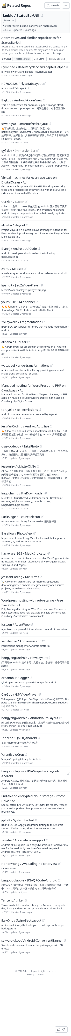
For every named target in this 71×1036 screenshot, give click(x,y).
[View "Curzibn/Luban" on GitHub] (26, 201)
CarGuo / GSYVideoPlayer (19, 694)
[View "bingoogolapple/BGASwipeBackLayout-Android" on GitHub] (68, 773)
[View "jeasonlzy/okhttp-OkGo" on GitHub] (38, 466)
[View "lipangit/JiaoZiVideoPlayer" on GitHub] (41, 285)
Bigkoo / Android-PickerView (21, 100)
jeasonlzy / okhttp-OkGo (18, 466)
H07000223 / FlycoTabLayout (21, 84)
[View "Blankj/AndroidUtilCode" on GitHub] (39, 248)
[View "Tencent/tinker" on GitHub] (26, 900)
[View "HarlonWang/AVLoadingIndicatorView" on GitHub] (59, 863)
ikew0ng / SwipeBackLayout (21, 920)
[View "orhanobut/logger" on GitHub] (31, 677)
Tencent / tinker (12, 900)
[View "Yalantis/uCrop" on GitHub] (26, 754)
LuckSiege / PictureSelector (20, 517)
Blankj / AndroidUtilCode (19, 249)
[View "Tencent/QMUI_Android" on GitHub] (39, 738)
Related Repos (19, 5)
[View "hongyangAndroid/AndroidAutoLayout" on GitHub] (60, 717)
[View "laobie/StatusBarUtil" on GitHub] (42, 15)
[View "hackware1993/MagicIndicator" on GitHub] (48, 553)
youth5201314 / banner (18, 302)
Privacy (30, 974)
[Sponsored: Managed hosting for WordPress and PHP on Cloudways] (35, 393)
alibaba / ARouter (13, 342)
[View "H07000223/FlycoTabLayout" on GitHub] (44, 83)
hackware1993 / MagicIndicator (24, 553)
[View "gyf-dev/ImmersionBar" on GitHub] (37, 150)
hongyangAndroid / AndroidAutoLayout (29, 718)
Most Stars (39, 58)
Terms (41, 974)
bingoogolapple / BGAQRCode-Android (29, 880)
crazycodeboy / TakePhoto (20, 446)
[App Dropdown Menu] (66, 5)
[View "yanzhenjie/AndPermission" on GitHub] (43, 641)
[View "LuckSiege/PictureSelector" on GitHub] (42, 516)
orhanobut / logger (15, 678)
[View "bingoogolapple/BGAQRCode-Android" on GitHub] (59, 880)
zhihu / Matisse (12, 269)
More (9, 20)
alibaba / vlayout (13, 225)
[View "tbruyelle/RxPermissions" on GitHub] (40, 409)
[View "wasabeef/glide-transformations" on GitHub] (51, 365)
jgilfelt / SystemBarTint (17, 820)
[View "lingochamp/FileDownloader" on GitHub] (45, 493)
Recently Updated (56, 58)
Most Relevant (22, 58)
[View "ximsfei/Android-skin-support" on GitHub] (47, 840)
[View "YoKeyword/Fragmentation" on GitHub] (43, 322)
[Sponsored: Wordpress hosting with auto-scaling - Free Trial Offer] (35, 608)
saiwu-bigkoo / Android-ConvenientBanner (32, 940)
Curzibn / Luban (12, 202)
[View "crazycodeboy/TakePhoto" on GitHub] (41, 446)
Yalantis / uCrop (12, 754)
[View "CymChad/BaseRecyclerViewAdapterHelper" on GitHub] (67, 67)
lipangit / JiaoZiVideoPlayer (20, 285)
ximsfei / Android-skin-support (23, 840)
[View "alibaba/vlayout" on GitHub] (27, 225)
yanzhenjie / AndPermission (21, 641)
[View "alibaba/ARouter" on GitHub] (28, 342)
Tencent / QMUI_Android (19, 738)
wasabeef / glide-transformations (25, 365)
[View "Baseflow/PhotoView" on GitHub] (34, 533)
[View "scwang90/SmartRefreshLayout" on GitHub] (50, 123)
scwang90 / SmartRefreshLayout (24, 124)
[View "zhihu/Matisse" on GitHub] (25, 268)
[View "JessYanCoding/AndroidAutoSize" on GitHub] (51, 426)
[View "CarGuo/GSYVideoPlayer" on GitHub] (39, 694)
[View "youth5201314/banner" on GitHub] (37, 302)
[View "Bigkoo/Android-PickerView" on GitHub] (44, 100)
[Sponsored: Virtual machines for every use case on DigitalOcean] (35, 185)
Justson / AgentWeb (15, 624)
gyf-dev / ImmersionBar (18, 151)
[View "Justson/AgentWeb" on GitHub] (31, 624)
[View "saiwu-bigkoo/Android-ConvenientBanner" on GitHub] (64, 940)
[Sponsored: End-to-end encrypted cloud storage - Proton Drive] (35, 803)
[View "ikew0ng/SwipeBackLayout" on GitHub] (43, 920)
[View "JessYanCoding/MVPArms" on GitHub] (41, 576)
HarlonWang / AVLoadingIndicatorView (29, 864)
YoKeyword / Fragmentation (21, 322)
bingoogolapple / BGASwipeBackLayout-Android (30, 773)
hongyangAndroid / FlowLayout (24, 658)
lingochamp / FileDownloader (22, 493)
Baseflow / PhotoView (16, 533)
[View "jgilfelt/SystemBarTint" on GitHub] (36, 820)
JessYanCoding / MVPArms (20, 577)
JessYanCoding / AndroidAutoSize (25, 426)
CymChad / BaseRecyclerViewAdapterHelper (33, 67)
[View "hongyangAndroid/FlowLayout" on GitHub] (48, 657)
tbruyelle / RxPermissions (19, 410)
